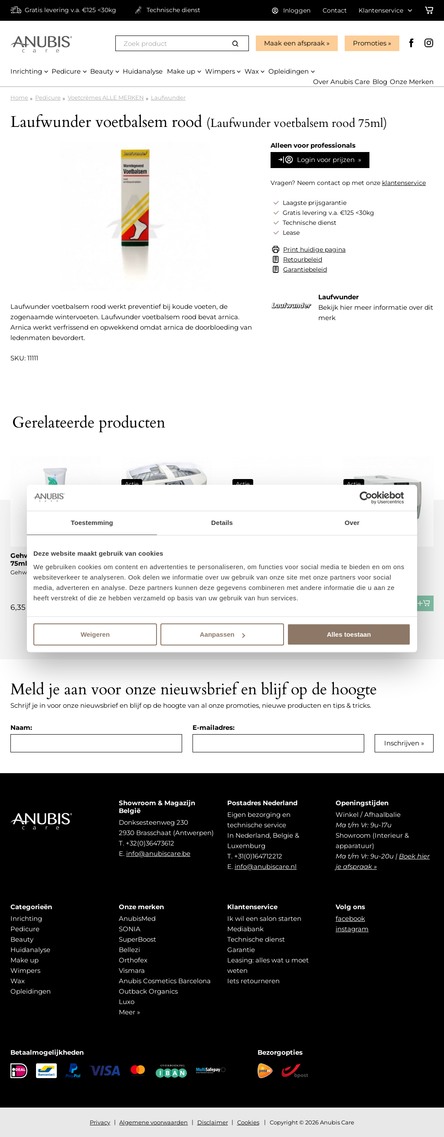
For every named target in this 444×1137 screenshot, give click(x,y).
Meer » (129, 1012)
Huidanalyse (30, 950)
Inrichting (26, 918)
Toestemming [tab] (92, 522)
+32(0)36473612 (150, 843)
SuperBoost (137, 939)
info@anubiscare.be (158, 853)
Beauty (21, 939)
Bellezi (129, 950)
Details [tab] (222, 522)
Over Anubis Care (341, 82)
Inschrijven (401, 743)
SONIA (129, 929)
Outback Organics (148, 991)
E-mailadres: (214, 727)
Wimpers (25, 970)
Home (19, 97)
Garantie (241, 950)
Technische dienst (256, 939)
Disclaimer (212, 1122)
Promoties (369, 43)
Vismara (132, 970)
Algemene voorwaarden (153, 1122)
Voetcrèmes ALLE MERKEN (106, 97)
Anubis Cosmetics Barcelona (165, 981)
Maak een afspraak (294, 43)
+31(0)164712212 (258, 856)
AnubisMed (137, 918)
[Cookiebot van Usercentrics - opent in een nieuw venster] (373, 497)
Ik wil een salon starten (264, 918)
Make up (24, 960)
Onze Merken (412, 82)
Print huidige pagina (314, 249)
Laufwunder (168, 97)
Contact (335, 10)
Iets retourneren (253, 981)
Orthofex (133, 960)
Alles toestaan (349, 634)
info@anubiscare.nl (266, 866)
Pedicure (48, 97)
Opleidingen (30, 991)
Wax (17, 981)
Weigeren (95, 634)
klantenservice (404, 183)
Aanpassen (222, 634)
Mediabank (245, 929)
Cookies (248, 1122)
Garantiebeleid (305, 269)
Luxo (126, 1002)
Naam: (21, 727)
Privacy (100, 1122)
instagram (352, 929)
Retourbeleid (302, 259)
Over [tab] (352, 522)
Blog (379, 82)
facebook (350, 918)
